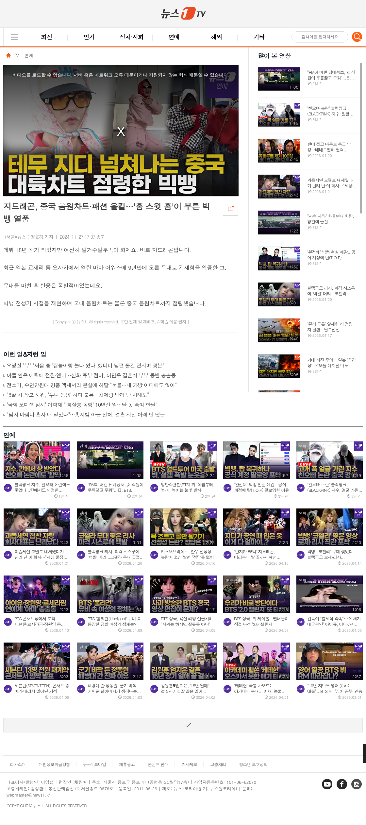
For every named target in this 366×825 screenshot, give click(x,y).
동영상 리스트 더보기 (183, 725)
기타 (258, 37)
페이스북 (342, 788)
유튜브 (328, 788)
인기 (88, 37)
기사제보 (189, 764)
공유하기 (230, 208)
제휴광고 (127, 764)
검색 (357, 36)
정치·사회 (131, 37)
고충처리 (218, 764)
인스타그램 (357, 788)
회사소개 (17, 764)
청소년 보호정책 (253, 764)
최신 (46, 37)
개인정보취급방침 (54, 764)
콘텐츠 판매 (158, 764)
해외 (216, 37)
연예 (173, 37)
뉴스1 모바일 (94, 764)
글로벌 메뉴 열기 (14, 37)
